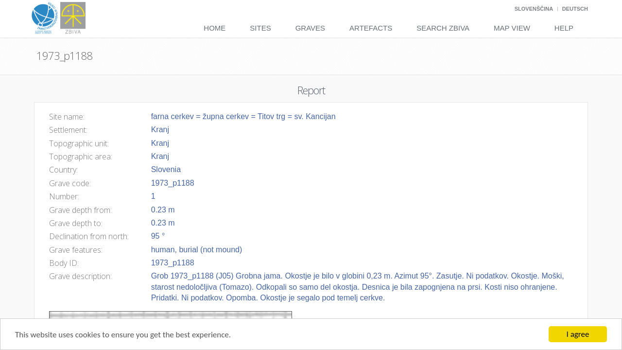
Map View (512, 28)
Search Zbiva (442, 28)
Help (563, 28)
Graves (310, 28)
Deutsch (575, 9)
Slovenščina (534, 9)
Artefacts (370, 28)
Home (214, 28)
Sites (260, 28)
